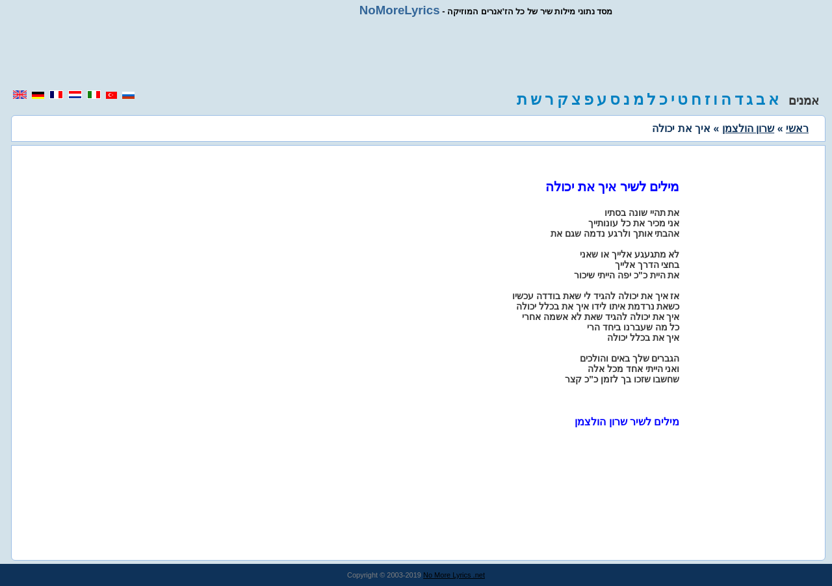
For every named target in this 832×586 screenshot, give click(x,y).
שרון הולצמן (748, 128)
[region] (416, 53)
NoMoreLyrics (399, 10)
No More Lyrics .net (454, 575)
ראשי (797, 128)
